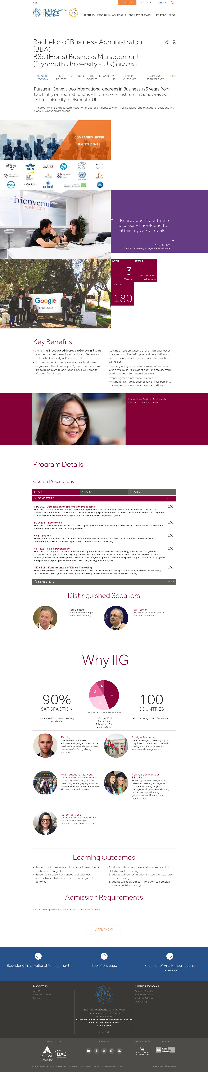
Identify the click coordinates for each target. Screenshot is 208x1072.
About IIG (89, 15)
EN (160, 3)
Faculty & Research (140, 15)
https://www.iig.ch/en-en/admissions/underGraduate (73, 909)
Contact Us (104, 1032)
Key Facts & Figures (42, 995)
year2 (87, 491)
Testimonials (76, 76)
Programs (103, 15)
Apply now (104, 930)
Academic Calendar (144, 998)
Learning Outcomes (129, 78)
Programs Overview (144, 991)
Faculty (36, 998)
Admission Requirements (155, 78)
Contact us (145, 3)
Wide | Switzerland (169, 1066)
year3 (135, 491)
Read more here (104, 1026)
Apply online (127, 3)
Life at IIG (160, 15)
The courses (92, 78)
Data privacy (117, 1066)
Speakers (104, 76)
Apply (172, 76)
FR (165, 3)
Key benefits (61, 78)
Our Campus (141, 1002)
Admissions (119, 15)
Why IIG (114, 78)
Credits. (82, 1066)
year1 (39, 491)
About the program (43, 78)
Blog (172, 15)
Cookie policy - (106, 1066)
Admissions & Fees (144, 995)
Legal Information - (93, 1066)
